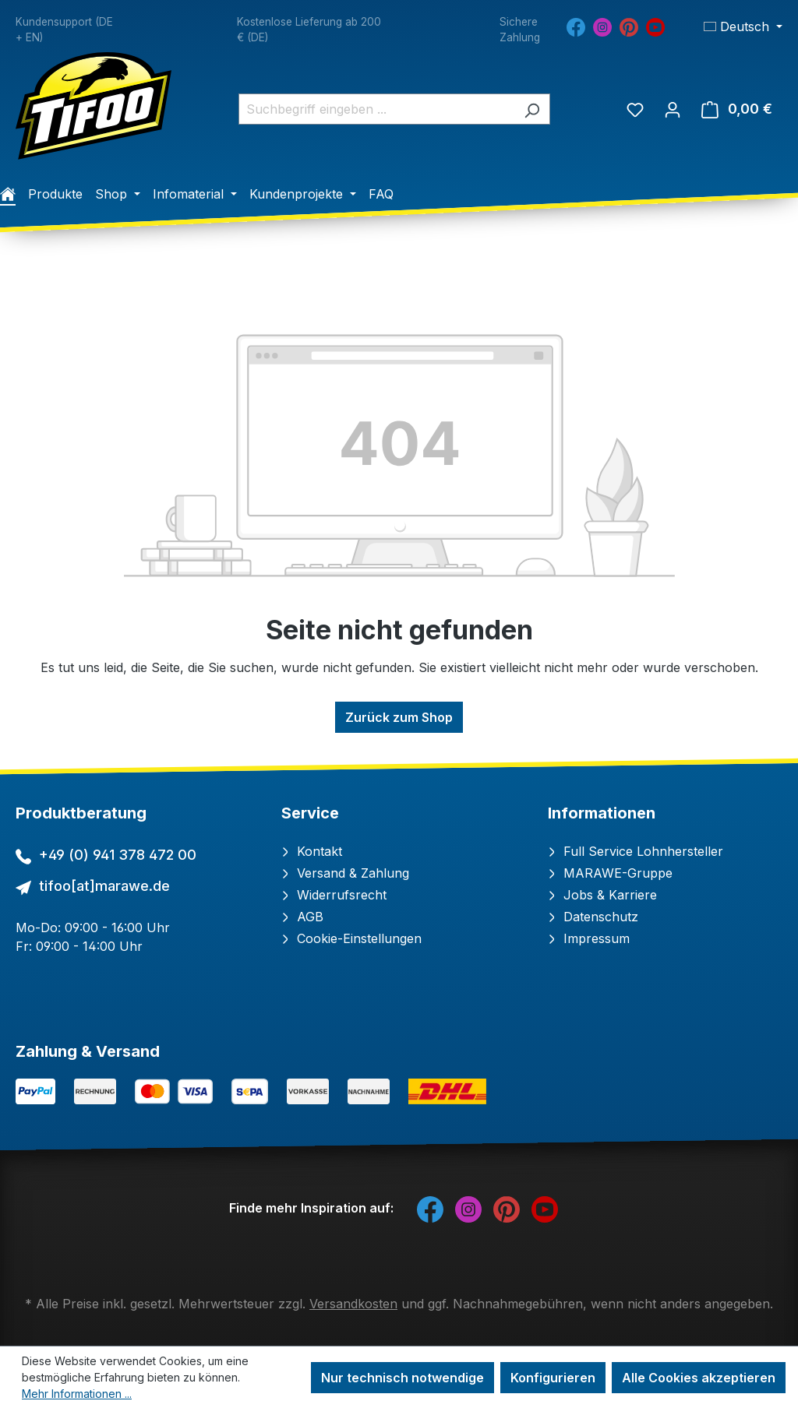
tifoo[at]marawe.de (104, 886)
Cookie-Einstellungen (351, 938)
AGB (302, 916)
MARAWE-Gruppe (610, 873)
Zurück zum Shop (399, 717)
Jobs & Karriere (602, 895)
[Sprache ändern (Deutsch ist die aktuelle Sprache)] (743, 26)
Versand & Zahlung (345, 873)
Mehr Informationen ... (77, 1393)
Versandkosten (353, 1303)
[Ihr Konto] (672, 109)
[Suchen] (532, 109)
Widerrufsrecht (334, 895)
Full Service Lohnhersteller (635, 851)
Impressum (589, 938)
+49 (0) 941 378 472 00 (117, 855)
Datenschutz (593, 916)
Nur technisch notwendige (402, 1377)
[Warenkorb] (736, 109)
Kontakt (311, 851)
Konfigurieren (552, 1377)
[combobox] (376, 109)
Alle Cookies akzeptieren (698, 1377)
